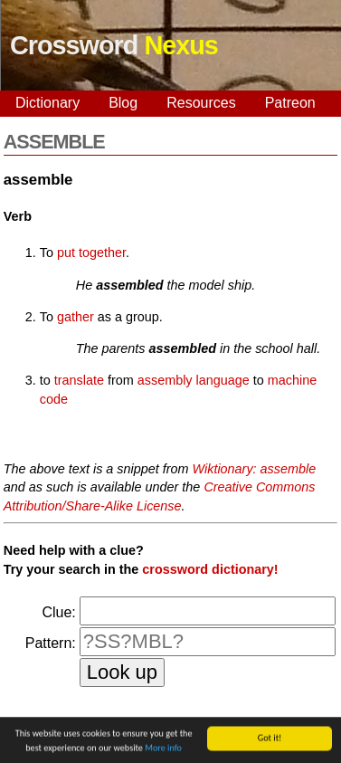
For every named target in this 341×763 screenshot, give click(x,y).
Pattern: (50, 643)
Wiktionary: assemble (255, 469)
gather (75, 317)
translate (79, 380)
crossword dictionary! (210, 569)
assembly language (193, 380)
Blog (123, 102)
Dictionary (47, 102)
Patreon (290, 102)
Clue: (58, 612)
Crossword (114, 45)
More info (163, 749)
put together (91, 252)
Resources (200, 102)
